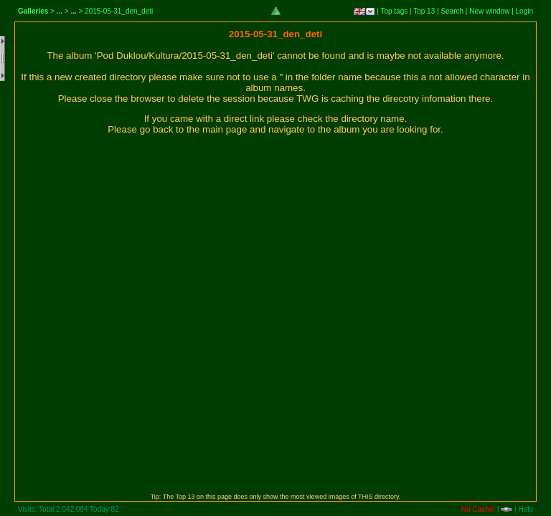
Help (525, 509)
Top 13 (424, 11)
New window (489, 11)
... (59, 11)
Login (524, 11)
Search (452, 11)
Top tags (394, 11)
